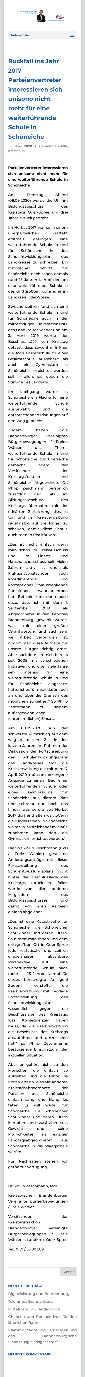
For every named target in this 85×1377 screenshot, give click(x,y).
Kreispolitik (17, 151)
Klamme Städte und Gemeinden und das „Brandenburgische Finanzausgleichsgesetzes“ (42, 1336)
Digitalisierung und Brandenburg (39, 1294)
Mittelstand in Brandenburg (34, 1309)
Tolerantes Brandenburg (30, 1301)
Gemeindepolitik (53, 146)
